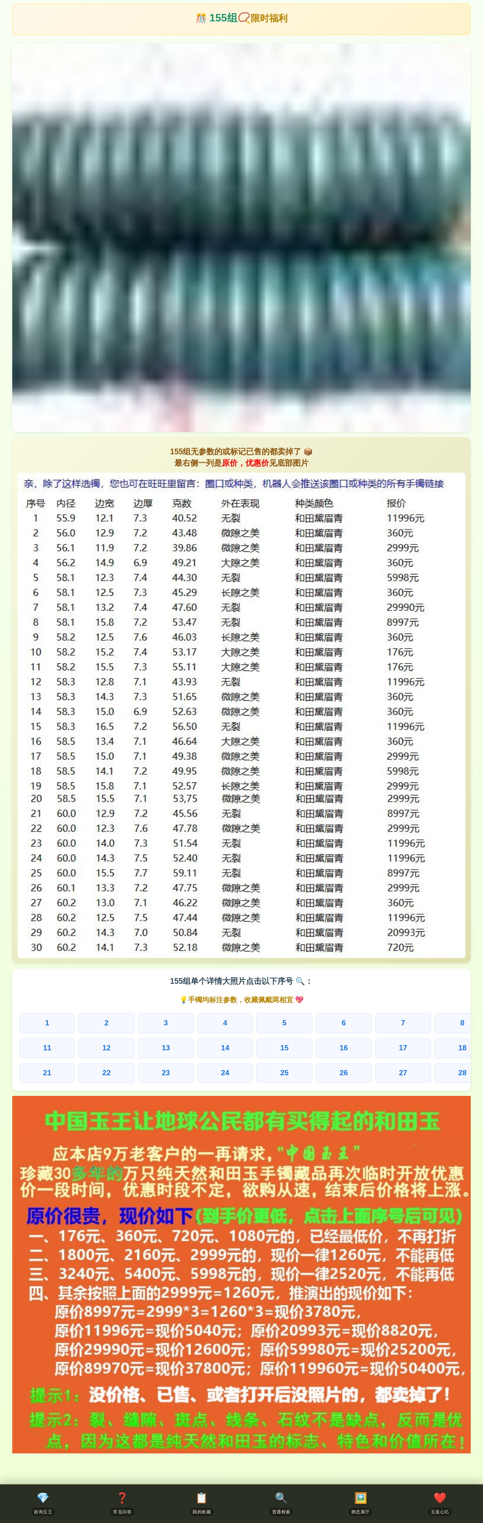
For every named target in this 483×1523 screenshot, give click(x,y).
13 (132, 1048)
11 (40, 1048)
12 (86, 1048)
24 (179, 1074)
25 (225, 1074)
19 (410, 1048)
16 (271, 1048)
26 (271, 1074)
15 (225, 1048)
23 (132, 1074)
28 (363, 1074)
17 (317, 1048)
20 (456, 1048)
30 (456, 1074)
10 (456, 1023)
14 (179, 1048)
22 (86, 1074)
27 (317, 1074)
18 (363, 1048)
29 (410, 1074)
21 (40, 1074)
